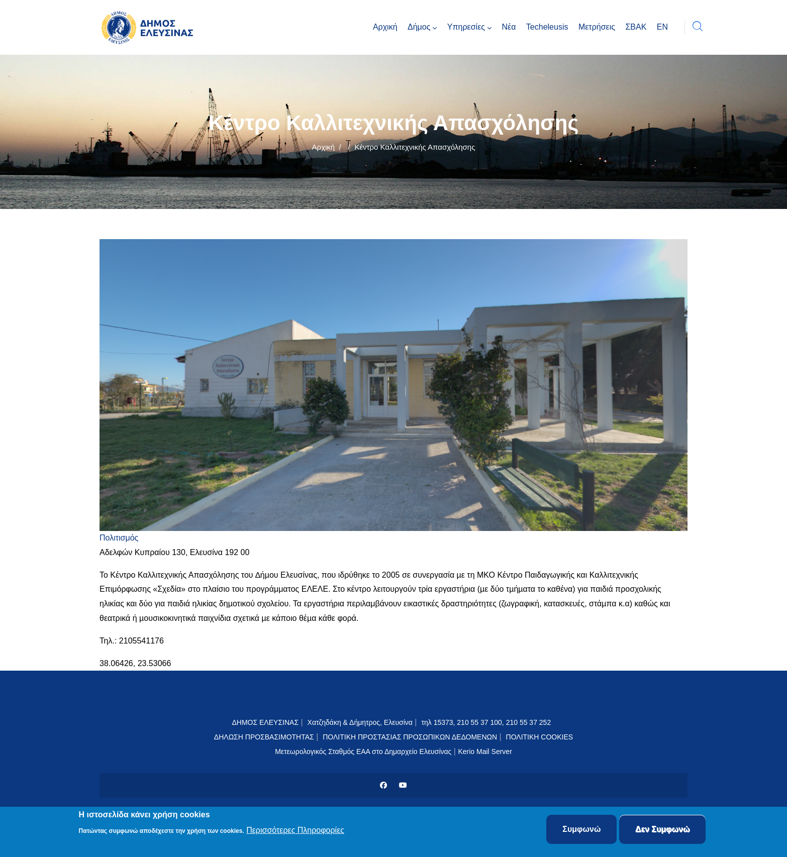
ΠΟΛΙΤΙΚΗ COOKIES (539, 737)
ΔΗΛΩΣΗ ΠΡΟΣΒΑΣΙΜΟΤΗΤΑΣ (264, 737)
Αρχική (323, 147)
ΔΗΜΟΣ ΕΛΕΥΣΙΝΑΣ (265, 722)
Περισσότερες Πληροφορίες (295, 830)
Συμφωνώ (581, 829)
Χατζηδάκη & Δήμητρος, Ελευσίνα (360, 722)
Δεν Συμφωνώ (662, 829)
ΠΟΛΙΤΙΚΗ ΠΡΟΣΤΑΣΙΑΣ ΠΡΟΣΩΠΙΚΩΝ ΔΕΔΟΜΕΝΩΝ (410, 737)
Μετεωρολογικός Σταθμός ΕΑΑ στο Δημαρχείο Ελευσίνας (363, 751)
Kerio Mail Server (485, 751)
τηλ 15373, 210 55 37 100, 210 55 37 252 (487, 722)
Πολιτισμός (119, 537)
